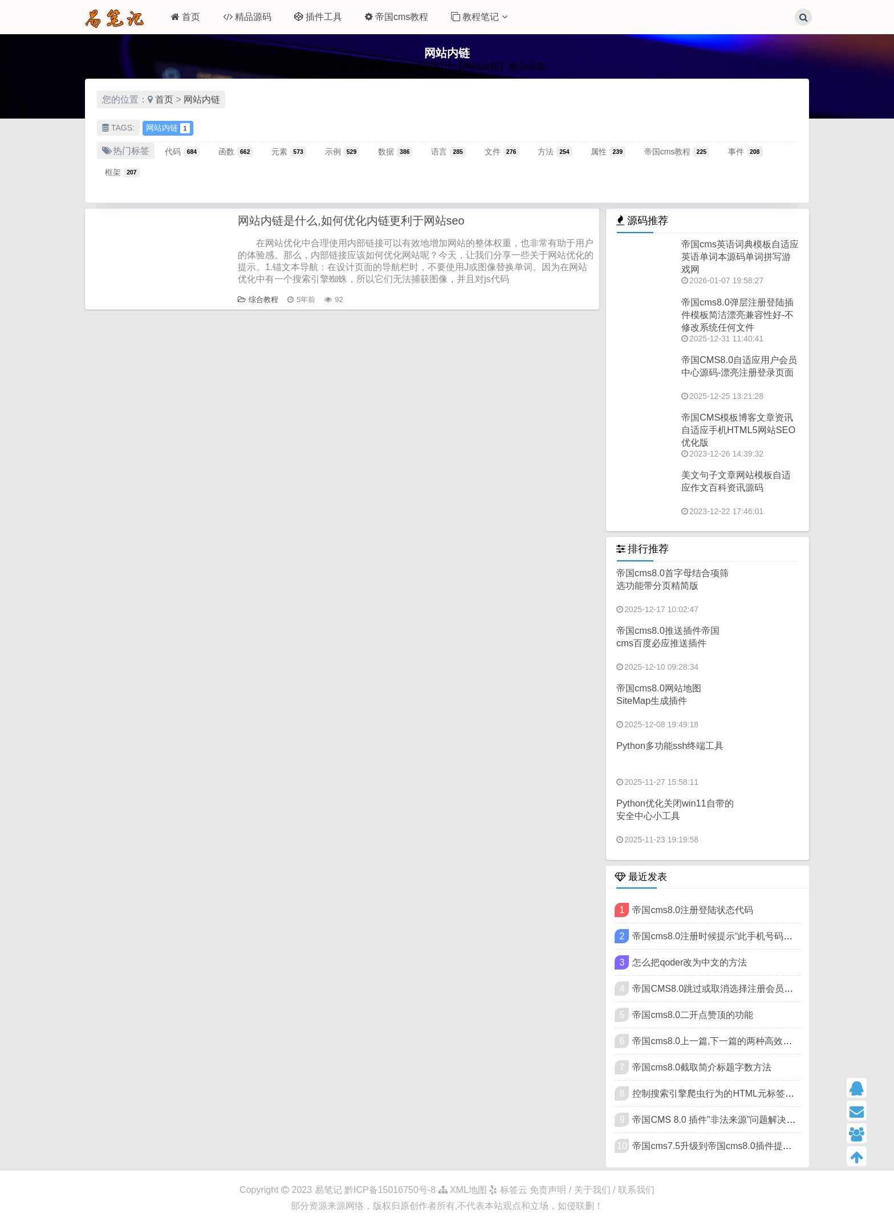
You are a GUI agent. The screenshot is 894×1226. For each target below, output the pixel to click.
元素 (288, 151)
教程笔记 (479, 17)
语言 (448, 151)
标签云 (508, 1190)
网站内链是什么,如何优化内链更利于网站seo (351, 220)
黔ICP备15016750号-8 (391, 1190)
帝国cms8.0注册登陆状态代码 (692, 910)
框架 (122, 172)
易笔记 (328, 1190)
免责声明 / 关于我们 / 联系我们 (592, 1190)
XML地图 (462, 1190)
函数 (235, 151)
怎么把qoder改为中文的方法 (689, 962)
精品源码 (247, 17)
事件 (745, 151)
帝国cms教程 (396, 17)
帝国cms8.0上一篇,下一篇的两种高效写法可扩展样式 (739, 1041)
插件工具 (318, 17)
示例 (342, 151)
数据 (395, 151)
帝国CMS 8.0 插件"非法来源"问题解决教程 (718, 1120)
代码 (182, 151)
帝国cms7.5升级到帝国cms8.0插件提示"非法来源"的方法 (747, 1146)
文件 (502, 151)
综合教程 (258, 299)
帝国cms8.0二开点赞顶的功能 (692, 1015)
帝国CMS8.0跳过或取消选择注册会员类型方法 (726, 988)
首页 (185, 17)
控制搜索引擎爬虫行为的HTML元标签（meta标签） (737, 1093)
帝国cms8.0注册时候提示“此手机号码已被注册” (727, 936)
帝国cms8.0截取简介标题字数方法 (701, 1067)
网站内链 (202, 99)
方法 (555, 151)
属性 (608, 151)
